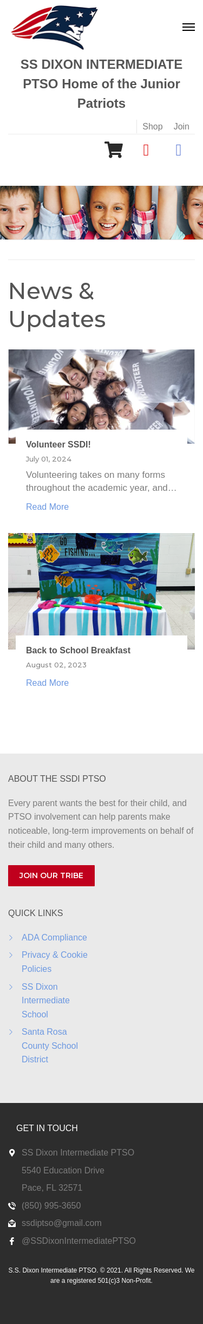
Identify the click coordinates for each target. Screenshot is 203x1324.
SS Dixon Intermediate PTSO (78, 1152)
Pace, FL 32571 (52, 1187)
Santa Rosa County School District (50, 1045)
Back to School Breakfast (78, 650)
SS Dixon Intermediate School (46, 1000)
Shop (152, 126)
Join (181, 126)
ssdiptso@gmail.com (62, 1223)
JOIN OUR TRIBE (51, 875)
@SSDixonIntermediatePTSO (79, 1240)
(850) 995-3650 (51, 1205)
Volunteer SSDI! (58, 444)
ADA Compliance (54, 937)
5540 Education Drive (63, 1170)
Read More (47, 506)
